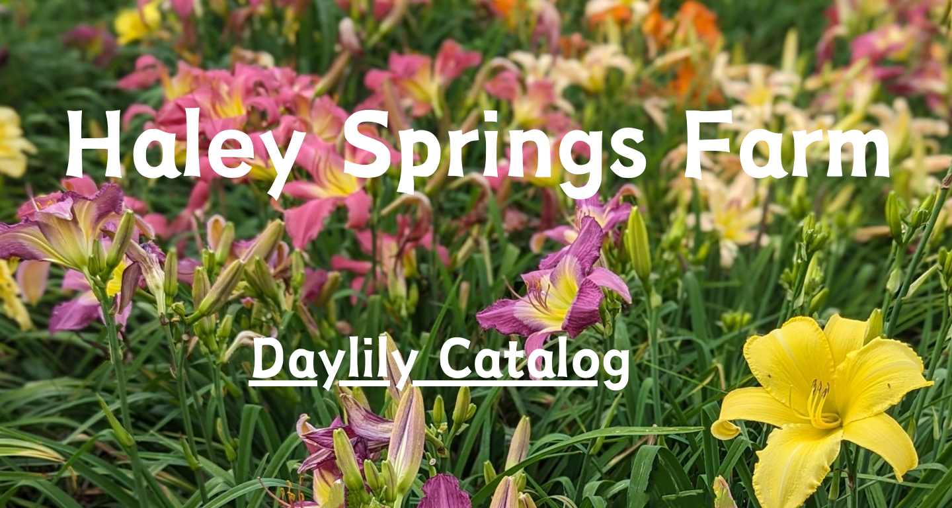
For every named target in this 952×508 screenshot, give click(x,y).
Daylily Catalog (440, 356)
